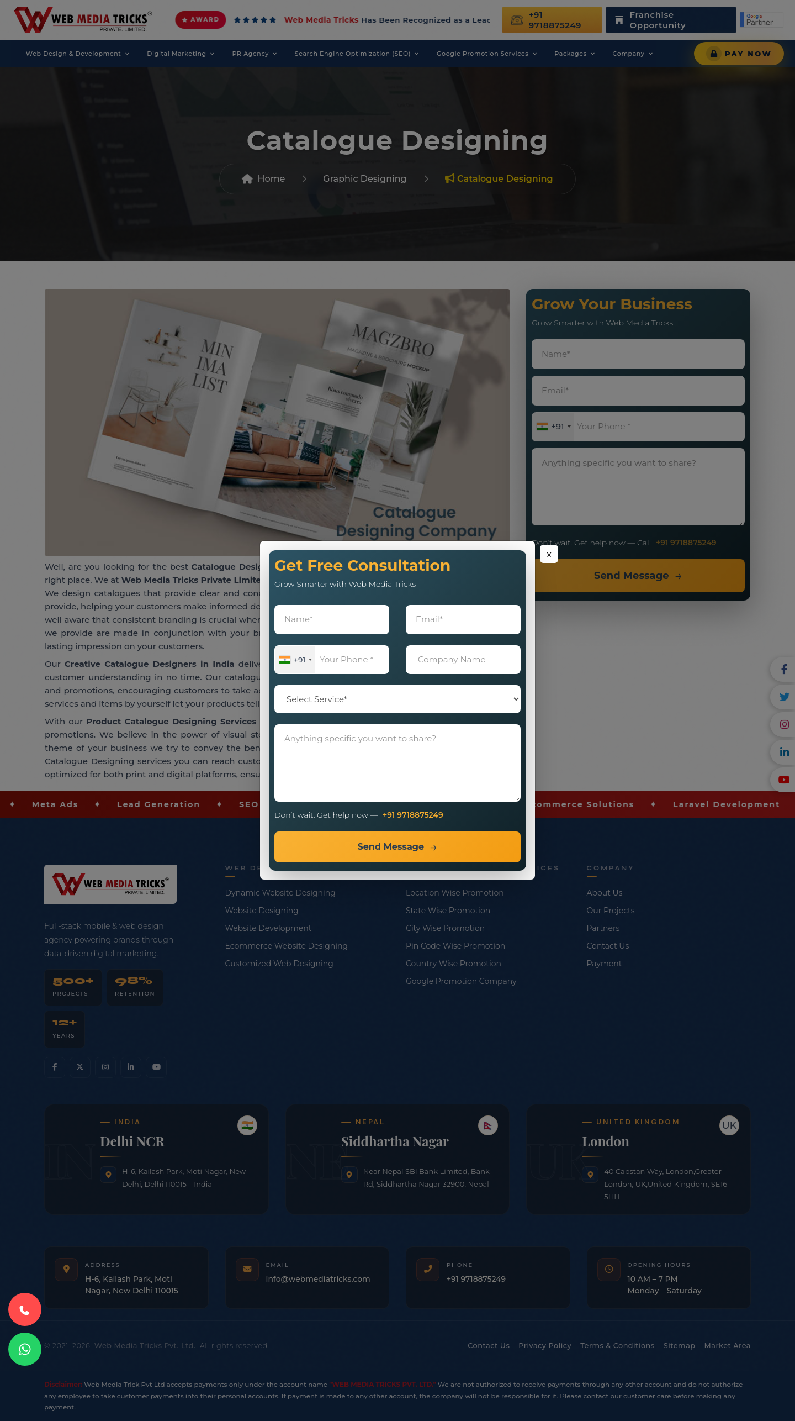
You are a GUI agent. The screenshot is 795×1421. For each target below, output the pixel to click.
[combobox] (296, 660)
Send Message (390, 847)
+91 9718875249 (413, 815)
